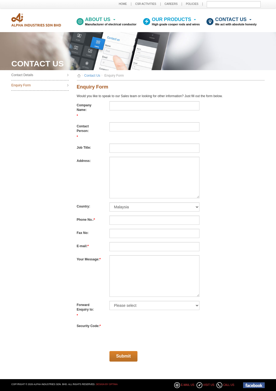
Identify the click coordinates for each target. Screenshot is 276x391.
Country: (83, 206)
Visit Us (209, 384)
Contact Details (22, 75)
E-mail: (82, 246)
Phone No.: (85, 220)
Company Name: (84, 107)
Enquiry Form (21, 85)
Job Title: (84, 147)
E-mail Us (187, 384)
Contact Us (92, 75)
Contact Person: (83, 128)
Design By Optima (107, 384)
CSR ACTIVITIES (145, 3)
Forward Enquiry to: (85, 307)
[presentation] (150, 332)
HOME (123, 3)
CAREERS (171, 3)
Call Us (228, 384)
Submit (259, 4)
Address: (84, 161)
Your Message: (88, 259)
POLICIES (192, 3)
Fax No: (83, 233)
